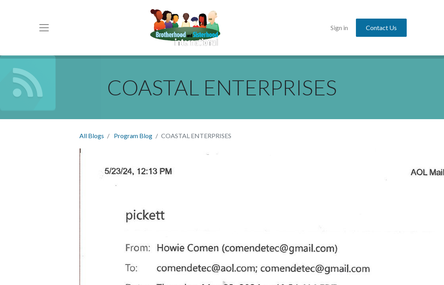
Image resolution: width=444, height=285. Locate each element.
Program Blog (133, 135)
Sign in (339, 27)
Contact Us (381, 27)
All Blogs (91, 135)
